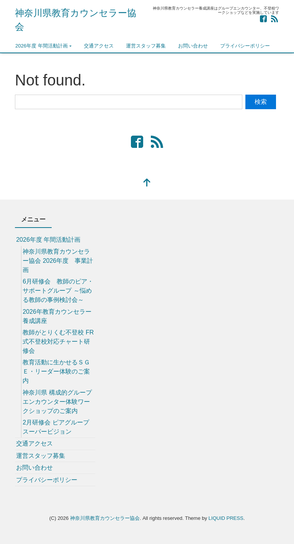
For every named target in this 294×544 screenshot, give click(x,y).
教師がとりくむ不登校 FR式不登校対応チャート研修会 (58, 341)
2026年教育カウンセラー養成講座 (57, 316)
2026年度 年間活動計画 (41, 46)
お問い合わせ (193, 46)
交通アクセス (99, 46)
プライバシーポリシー (245, 46)
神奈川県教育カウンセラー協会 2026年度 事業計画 (58, 260)
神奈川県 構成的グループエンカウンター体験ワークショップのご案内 (57, 401)
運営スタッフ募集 (146, 46)
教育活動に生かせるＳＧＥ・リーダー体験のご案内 (56, 371)
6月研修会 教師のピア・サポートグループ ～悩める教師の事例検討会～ (58, 290)
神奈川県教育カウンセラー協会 (105, 518)
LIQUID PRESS (226, 518)
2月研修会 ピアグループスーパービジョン (56, 427)
